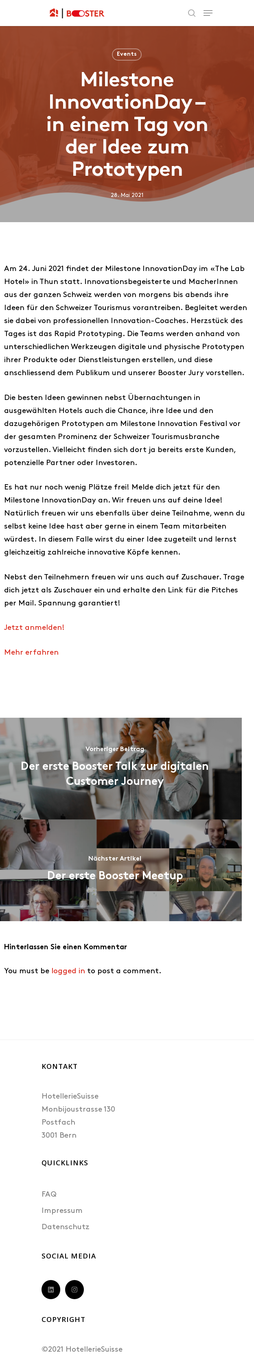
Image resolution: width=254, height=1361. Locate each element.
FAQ (49, 1195)
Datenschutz (66, 1227)
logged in (68, 971)
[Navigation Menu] (208, 13)
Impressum (62, 1211)
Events (127, 54)
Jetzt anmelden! (34, 628)
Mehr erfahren (31, 653)
